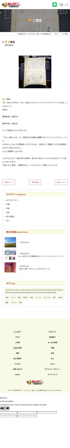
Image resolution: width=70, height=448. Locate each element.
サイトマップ (52, 374)
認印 (31, 297)
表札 (20, 302)
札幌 (6, 297)
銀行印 (25, 297)
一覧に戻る (35, 182)
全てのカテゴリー (12, 200)
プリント (13, 302)
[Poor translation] (6, 408)
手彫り (61, 297)
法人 (8, 220)
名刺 (8, 212)
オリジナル (46, 297)
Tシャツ (38, 297)
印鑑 (8, 204)
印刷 (8, 208)
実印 (19, 297)
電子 (54, 297)
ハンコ (13, 297)
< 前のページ (8, 182)
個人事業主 (10, 216)
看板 (6, 302)
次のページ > (61, 182)
